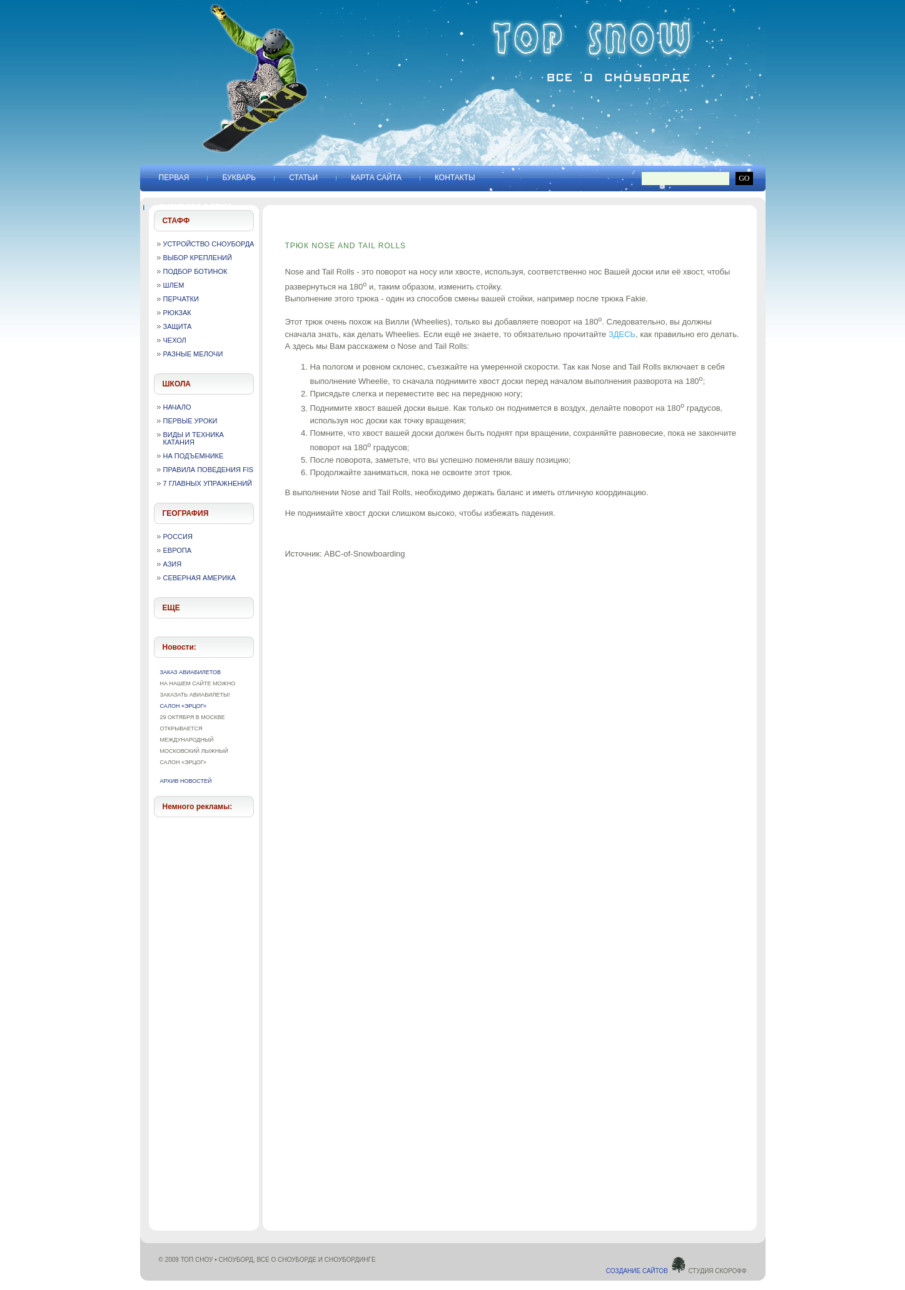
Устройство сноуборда (209, 244)
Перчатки (181, 299)
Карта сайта (376, 177)
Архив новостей (186, 781)
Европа (177, 550)
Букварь (239, 177)
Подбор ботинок (195, 271)
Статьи (303, 177)
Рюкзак (177, 312)
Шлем (174, 285)
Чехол (174, 340)
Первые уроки (190, 421)
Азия (172, 564)
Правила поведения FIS (208, 469)
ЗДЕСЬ (622, 334)
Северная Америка (199, 578)
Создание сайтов (646, 1270)
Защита (177, 326)
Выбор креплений (197, 257)
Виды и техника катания (193, 438)
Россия (178, 536)
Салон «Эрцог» (183, 706)
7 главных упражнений (208, 483)
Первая (174, 177)
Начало (177, 407)
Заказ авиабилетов (190, 672)
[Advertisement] (204, 1013)
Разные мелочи (193, 354)
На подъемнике (193, 456)
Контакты (455, 177)
